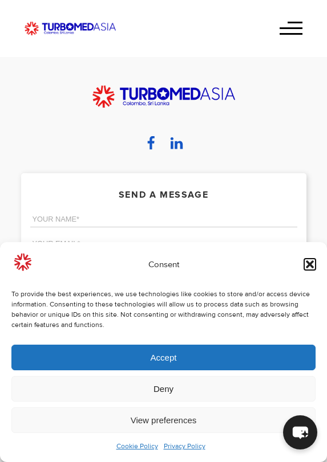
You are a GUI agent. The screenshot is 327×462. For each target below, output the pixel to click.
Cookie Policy (137, 446)
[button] (310, 264)
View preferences (164, 420)
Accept (164, 357)
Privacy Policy (184, 446)
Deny (163, 389)
